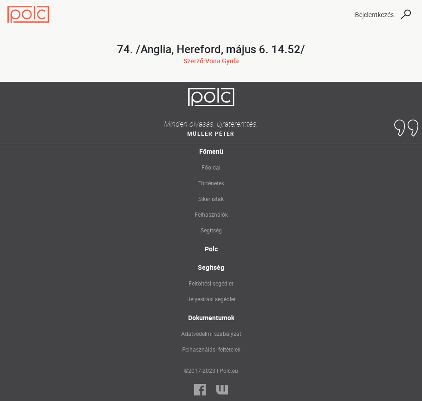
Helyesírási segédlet (211, 299)
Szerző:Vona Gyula (211, 60)
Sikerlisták (211, 198)
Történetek (211, 183)
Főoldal (211, 167)
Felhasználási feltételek (211, 349)
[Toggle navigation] (340, 14)
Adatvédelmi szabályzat (211, 333)
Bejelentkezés (374, 14)
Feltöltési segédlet (211, 283)
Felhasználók (211, 214)
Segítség (211, 230)
